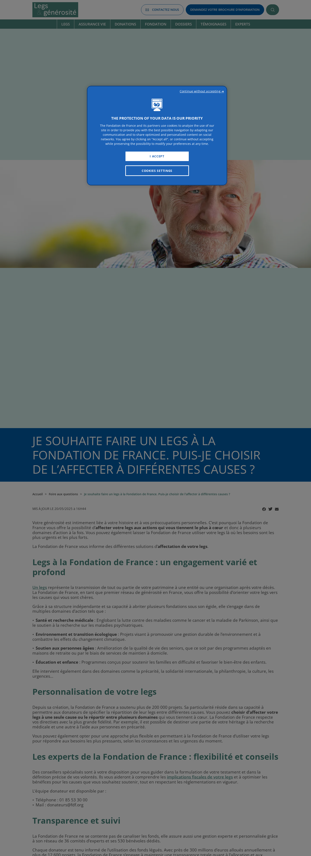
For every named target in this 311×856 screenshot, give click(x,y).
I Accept (157, 156)
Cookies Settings (157, 171)
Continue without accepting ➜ (202, 91)
